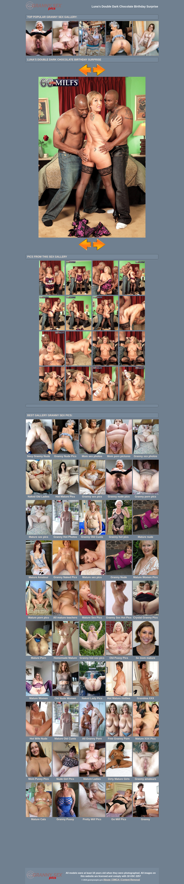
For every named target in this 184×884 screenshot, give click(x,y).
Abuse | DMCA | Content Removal (121, 880)
